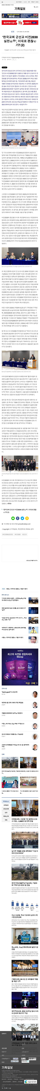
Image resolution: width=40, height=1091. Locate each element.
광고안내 (10, 1079)
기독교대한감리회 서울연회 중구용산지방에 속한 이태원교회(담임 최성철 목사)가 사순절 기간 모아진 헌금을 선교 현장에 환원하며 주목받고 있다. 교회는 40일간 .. (25, 826)
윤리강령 (20, 1081)
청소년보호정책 (7, 1081)
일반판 (25, 2)
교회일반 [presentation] (6, 805)
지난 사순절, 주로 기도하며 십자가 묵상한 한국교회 (25, 916)
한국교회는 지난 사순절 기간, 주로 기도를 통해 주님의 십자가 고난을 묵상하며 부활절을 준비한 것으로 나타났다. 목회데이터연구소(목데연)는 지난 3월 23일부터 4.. (25, 922)
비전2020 (18, 534)
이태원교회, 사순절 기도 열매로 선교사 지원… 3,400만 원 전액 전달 (24, 820)
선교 (12, 32)
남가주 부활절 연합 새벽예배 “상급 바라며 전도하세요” (25, 852)
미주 (29, 2)
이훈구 (3, 736)
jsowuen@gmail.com (18, 57)
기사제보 (22, 1079)
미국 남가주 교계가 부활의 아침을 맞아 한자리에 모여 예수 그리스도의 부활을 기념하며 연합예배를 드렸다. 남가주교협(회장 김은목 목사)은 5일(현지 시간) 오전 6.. (25, 858)
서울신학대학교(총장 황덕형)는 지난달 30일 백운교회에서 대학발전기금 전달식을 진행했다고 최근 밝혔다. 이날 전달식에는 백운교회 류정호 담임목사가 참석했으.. (25, 954)
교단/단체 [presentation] (6, 809)
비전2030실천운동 (8, 534)
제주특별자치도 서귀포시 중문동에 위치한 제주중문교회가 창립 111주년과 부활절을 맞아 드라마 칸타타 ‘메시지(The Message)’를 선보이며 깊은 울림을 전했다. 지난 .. (25, 1018)
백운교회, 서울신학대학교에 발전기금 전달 (25, 948)
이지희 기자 (10, 57)
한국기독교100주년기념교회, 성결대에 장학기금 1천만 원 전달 (24, 884)
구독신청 (33, 2)
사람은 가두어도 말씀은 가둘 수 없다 (16, 589)
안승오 (3, 705)
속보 (3, 589)
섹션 (2, 2)
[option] (11, 766)
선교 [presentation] (6, 812)
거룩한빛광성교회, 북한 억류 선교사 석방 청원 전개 (24, 1044)
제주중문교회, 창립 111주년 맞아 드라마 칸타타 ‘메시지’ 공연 (25, 1012)
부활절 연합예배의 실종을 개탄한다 (12, 713)
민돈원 (3, 715)
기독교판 (19, 2)
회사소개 (4, 1079)
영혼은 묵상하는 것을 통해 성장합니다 (13, 724)
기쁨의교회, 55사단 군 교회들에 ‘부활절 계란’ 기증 (25, 980)
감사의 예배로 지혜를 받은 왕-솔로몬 (12, 734)
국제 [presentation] (6, 820)
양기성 (3, 694)
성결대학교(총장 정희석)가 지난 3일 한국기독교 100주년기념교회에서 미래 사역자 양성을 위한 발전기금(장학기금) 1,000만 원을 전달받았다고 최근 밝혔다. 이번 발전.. (25, 890)
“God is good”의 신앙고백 (9, 692)
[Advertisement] (20, 575)
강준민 (3, 726)
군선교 (25, 534)
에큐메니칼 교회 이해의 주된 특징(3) (12, 703)
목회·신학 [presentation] (6, 816)
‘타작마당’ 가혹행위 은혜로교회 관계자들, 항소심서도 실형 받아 (14, 629)
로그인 (37, 2)
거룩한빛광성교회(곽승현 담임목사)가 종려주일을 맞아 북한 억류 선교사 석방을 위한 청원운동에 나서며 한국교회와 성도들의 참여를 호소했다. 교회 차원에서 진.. (25, 1050)
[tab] (6, 805)
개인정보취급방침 (29, 1079)
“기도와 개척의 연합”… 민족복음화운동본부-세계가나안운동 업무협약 (14, 599)
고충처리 (14, 1081)
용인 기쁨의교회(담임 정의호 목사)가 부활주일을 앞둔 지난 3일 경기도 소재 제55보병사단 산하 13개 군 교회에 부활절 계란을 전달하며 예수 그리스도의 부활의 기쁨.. (25, 986)
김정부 (3, 749)
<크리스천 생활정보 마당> (31, 560)
